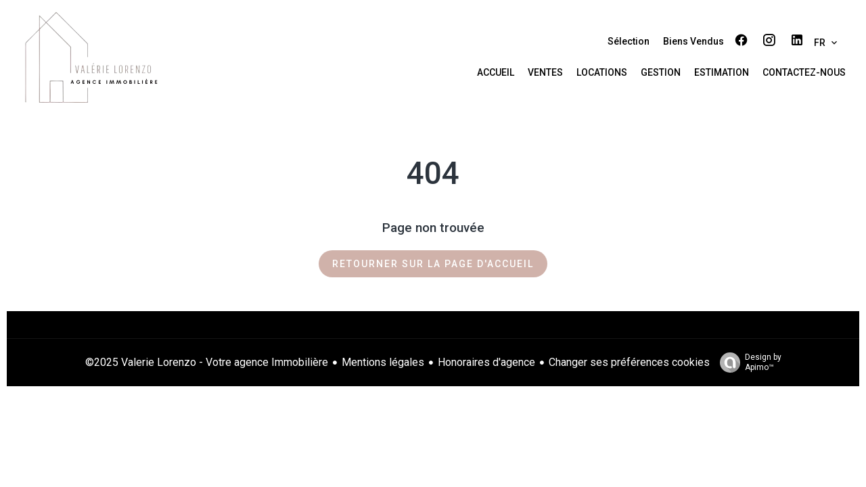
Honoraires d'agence (486, 362)
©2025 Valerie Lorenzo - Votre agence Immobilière (206, 362)
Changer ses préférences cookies (629, 362)
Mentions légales (383, 362)
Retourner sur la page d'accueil (433, 263)
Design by (747, 362)
